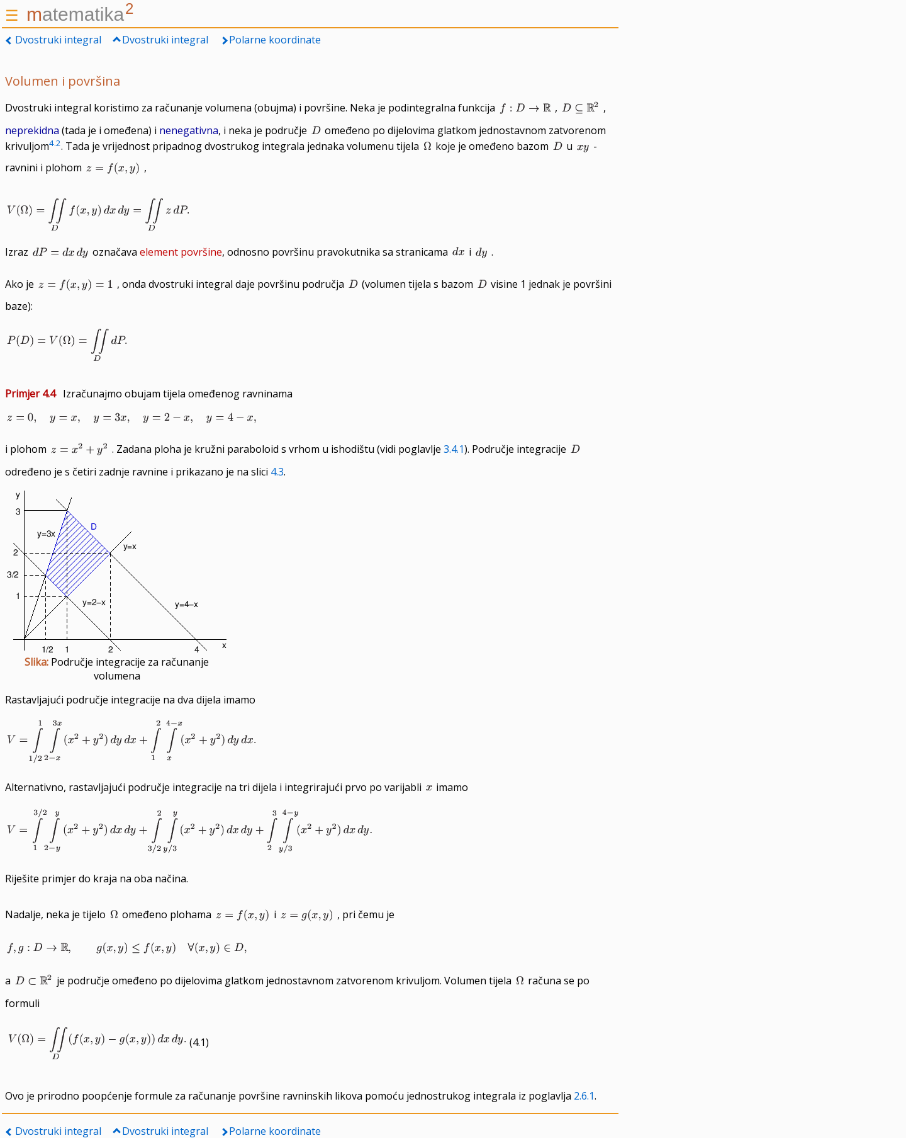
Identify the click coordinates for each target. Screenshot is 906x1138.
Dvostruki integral (58, 40)
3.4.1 (454, 449)
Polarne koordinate (275, 40)
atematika (79, 14)
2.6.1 (584, 1096)
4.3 (277, 472)
